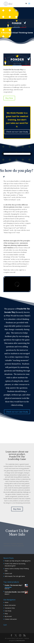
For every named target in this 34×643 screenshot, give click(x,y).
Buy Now (9, 98)
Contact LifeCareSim (11, 619)
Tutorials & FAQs (10, 608)
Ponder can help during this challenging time (18, 561)
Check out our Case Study (17, 131)
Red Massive (21, 640)
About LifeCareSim (10, 605)
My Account (8, 616)
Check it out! (8, 573)
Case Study (8, 611)
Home (6, 602)
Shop (6, 613)
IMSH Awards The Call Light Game (15, 576)
